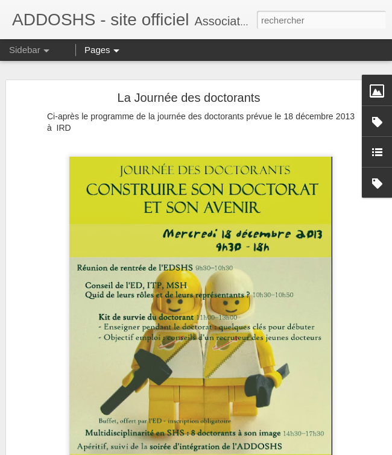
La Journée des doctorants (189, 83)
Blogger (239, 448)
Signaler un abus (279, 448)
